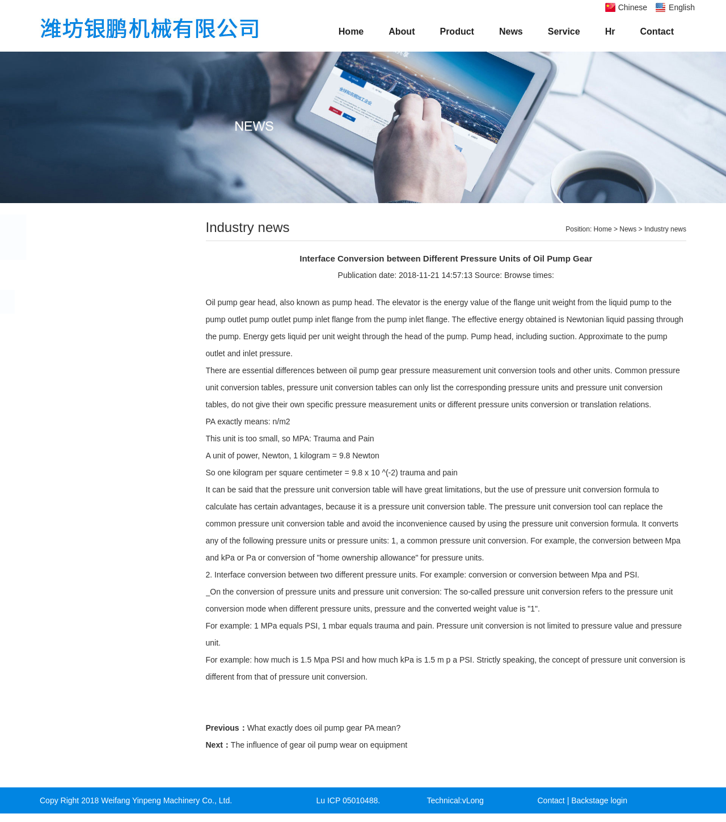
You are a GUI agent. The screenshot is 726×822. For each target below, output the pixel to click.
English (682, 7)
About (402, 31)
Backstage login (599, 800)
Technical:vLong (455, 800)
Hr (610, 31)
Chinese (632, 7)
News (511, 31)
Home (351, 31)
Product (457, 31)
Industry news (88, 301)
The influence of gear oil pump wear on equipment (319, 744)
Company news (91, 277)
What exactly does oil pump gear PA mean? (324, 727)
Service (564, 31)
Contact (657, 31)
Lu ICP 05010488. (348, 800)
